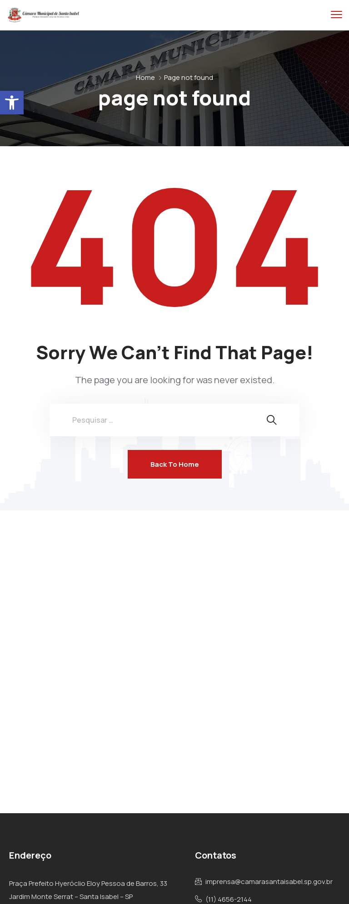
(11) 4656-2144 (228, 899)
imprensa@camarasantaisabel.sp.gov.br (269, 881)
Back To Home (174, 464)
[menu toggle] (336, 14)
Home (145, 77)
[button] (12, 102)
